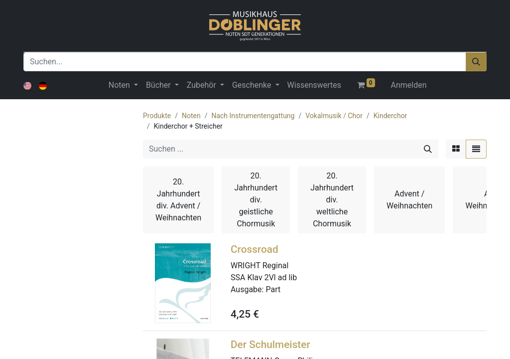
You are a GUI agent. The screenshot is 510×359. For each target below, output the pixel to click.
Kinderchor (390, 116)
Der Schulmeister (270, 345)
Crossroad (254, 249)
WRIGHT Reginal (259, 265)
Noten (191, 116)
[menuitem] (314, 85)
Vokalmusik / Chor (334, 116)
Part (272, 289)
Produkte (157, 116)
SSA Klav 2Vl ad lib (264, 277)
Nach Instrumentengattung (252, 116)
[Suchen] (476, 61)
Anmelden (409, 85)
